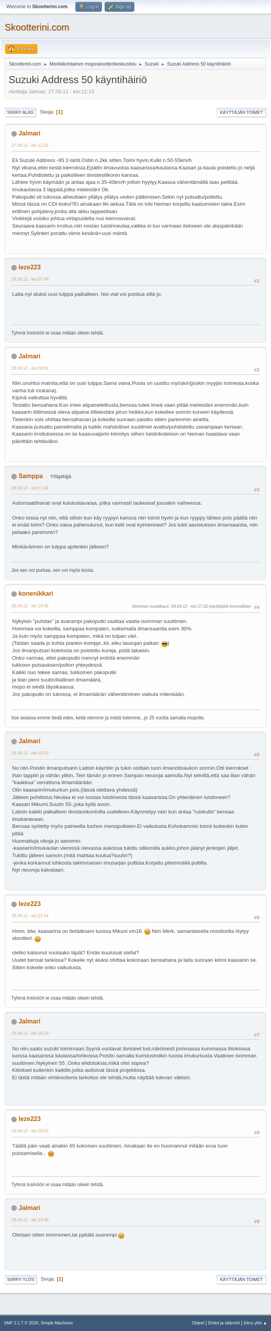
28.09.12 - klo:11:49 (29, 488)
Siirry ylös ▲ (255, 1322)
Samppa (30, 476)
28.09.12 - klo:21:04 (29, 915)
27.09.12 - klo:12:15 (29, 145)
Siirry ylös (20, 1279)
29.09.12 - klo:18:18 (29, 1033)
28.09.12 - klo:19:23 (29, 753)
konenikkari (35, 593)
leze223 (29, 267)
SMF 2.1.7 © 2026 (21, 1322)
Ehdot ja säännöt (224, 1322)
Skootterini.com (37, 27)
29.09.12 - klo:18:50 (29, 1130)
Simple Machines (57, 1322)
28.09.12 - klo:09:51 (29, 368)
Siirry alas (20, 112)
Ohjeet (198, 1322)
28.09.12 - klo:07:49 (29, 279)
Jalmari (29, 133)
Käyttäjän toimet (241, 112)
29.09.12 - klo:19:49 (29, 1219)
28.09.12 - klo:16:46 (29, 605)
